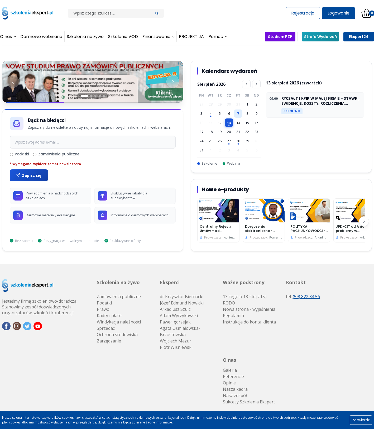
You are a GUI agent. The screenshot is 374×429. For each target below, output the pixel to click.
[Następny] (364, 221)
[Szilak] (109, 13)
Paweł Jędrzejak (175, 322)
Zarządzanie (109, 341)
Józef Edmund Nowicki (182, 303)
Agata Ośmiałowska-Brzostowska (180, 331)
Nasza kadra (235, 389)
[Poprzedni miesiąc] (246, 84)
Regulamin (233, 315)
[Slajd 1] (84, 96)
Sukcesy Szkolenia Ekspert (249, 402)
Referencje (233, 376)
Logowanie (338, 13)
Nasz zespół (235, 395)
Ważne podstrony (243, 282)
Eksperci (170, 282)
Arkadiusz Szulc (175, 309)
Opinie (229, 383)
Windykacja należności (119, 322)
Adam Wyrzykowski (179, 315)
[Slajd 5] (104, 96)
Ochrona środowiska (117, 334)
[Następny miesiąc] (256, 84)
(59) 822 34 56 (306, 296)
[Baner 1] (92, 82)
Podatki (19, 154)
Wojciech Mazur (175, 341)
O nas (229, 360)
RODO (229, 303)
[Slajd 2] (91, 96)
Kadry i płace (109, 315)
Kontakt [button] (296, 282)
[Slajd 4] (100, 96)
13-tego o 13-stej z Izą (245, 296)
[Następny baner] (172, 81)
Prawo (103, 309)
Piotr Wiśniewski (176, 347)
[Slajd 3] (95, 96)
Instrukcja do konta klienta (249, 322)
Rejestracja (302, 13)
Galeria (230, 370)
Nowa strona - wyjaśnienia (249, 309)
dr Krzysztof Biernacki (181, 296)
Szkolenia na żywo (118, 282)
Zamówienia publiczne (56, 154)
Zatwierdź (361, 420)
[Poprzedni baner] (12, 81)
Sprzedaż (106, 328)
